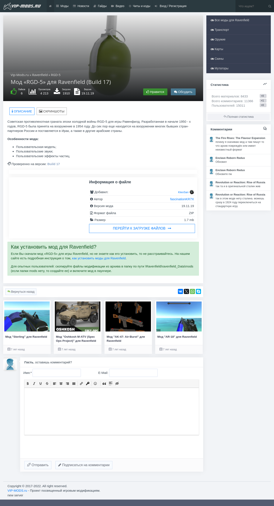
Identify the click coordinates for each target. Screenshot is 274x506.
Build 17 (53, 164)
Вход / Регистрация (170, 6)
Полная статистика (238, 116)
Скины (217, 58)
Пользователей (223, 105)
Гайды (100, 6)
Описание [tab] (22, 111)
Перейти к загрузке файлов (142, 228)
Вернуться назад (20, 291)
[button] (28, 383)
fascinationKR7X (182, 199)
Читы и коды (139, 6)
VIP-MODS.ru (17, 490)
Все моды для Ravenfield (230, 20)
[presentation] (28, 383)
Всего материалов (230, 96)
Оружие (218, 39)
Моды (62, 6)
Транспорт (220, 29)
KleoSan (183, 192)
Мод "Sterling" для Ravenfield (26, 336)
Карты (217, 49)
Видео (117, 6)
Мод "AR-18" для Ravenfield (177, 336)
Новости (81, 6)
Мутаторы (219, 68)
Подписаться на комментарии (84, 465)
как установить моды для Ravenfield (99, 258)
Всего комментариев (227, 101)
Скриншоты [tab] (51, 111)
